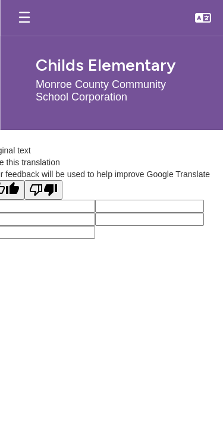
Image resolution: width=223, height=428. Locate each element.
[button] (203, 18)
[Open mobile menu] (24, 18)
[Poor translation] (43, 190)
